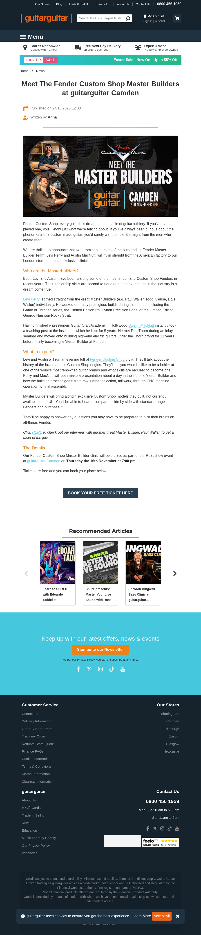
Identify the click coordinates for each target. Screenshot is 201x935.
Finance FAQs (32, 751)
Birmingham (170, 714)
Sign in (148, 21)
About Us (123, 4)
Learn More (141, 916)
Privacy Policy (86, 659)
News (40, 71)
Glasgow (172, 744)
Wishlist (160, 21)
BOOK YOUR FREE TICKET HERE (100, 493)
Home (24, 71)
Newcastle (171, 751)
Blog (59, 4)
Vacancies (29, 853)
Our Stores (42, 4)
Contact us (30, 714)
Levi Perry (31, 299)
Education (29, 830)
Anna (52, 117)
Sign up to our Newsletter (100, 649)
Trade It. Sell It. (79, 4)
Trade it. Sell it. (33, 815)
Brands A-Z (103, 4)
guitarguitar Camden (43, 461)
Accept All (162, 916)
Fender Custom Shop (107, 359)
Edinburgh (171, 729)
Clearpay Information (38, 781)
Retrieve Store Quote (38, 744)
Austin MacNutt (141, 325)
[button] (177, 18)
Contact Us (143, 4)
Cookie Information (36, 759)
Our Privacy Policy (36, 845)
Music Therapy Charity (39, 838)
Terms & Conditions (36, 766)
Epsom (174, 736)
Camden (172, 721)
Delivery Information (37, 721)
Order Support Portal (37, 729)
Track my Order (33, 736)
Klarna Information (36, 774)
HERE (37, 432)
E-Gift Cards (31, 808)
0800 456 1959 (169, 4)
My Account (153, 16)
